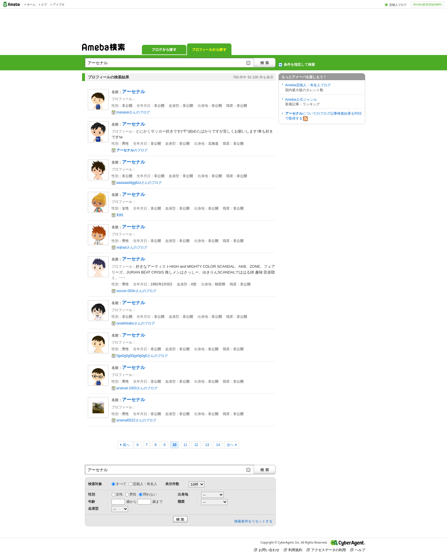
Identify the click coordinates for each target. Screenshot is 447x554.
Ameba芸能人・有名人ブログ (308, 85)
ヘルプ (357, 549)
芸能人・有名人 (145, 484)
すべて (121, 484)
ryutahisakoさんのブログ (135, 323)
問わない (150, 494)
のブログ (132, 150)
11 (185, 445)
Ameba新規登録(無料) (427, 4)
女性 (119, 494)
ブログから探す (164, 49)
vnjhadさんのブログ (131, 247)
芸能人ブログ (398, 5)
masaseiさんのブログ (133, 112)
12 (196, 445)
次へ (230, 445)
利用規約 (293, 549)
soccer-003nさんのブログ (136, 291)
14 (218, 445)
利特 (119, 215)
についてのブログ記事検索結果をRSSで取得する (323, 116)
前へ (127, 445)
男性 (132, 494)
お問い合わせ (266, 549)
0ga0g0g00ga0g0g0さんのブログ (142, 356)
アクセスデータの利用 (326, 549)
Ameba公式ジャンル (301, 100)
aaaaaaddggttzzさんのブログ (139, 183)
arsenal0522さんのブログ (136, 420)
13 (207, 445)
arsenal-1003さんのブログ (136, 388)
